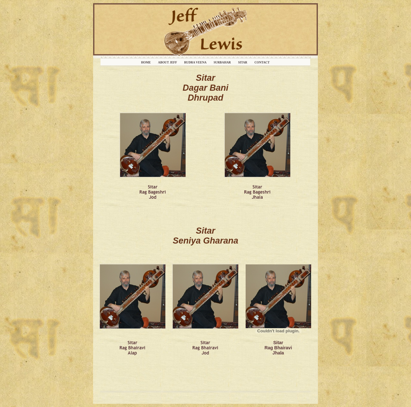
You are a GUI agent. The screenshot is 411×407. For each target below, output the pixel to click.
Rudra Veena (195, 62)
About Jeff (168, 62)
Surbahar (223, 62)
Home (146, 62)
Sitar (243, 62)
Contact (261, 62)
